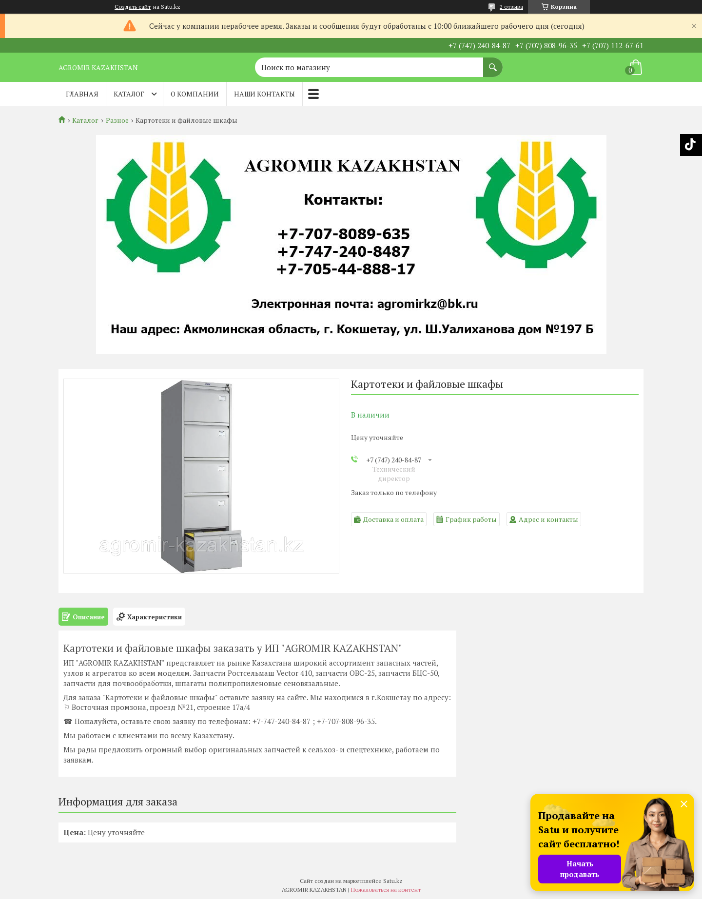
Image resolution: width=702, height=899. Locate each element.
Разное (117, 120)
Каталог (129, 93)
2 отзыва (511, 6)
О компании (195, 93)
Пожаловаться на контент (386, 889)
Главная (82, 93)
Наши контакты (264, 93)
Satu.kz (393, 880)
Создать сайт (133, 6)
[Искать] (493, 62)
